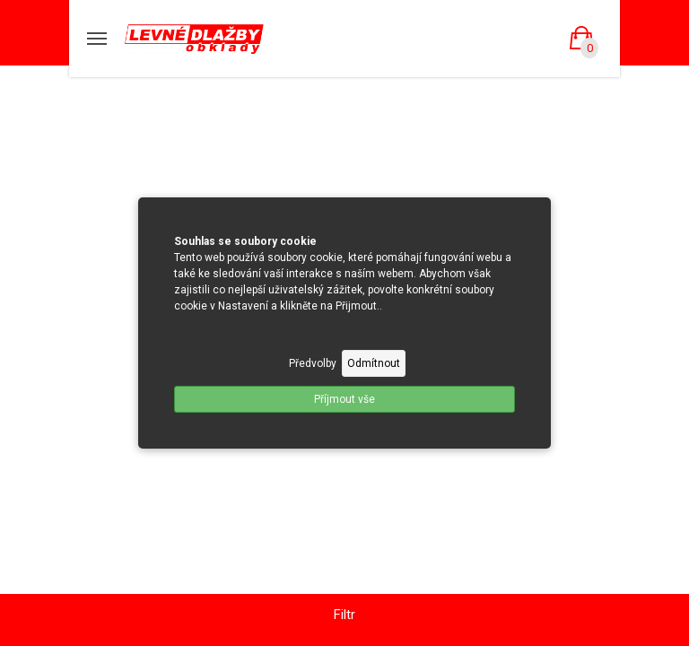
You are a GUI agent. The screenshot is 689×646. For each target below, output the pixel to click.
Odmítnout (373, 363)
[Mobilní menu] (97, 38)
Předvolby (312, 363)
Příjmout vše (344, 399)
